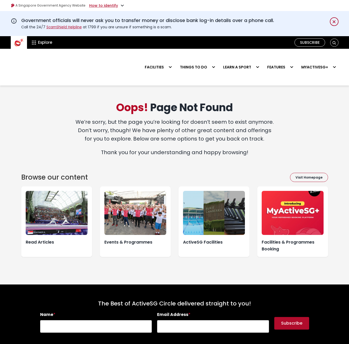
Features (276, 59)
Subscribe (310, 42)
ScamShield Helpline (64, 27)
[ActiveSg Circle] (18, 42)
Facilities (154, 59)
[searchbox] (96, 311)
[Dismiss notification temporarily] (334, 21)
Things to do (193, 59)
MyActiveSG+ (314, 59)
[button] (334, 42)
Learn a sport (237, 59)
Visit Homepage (309, 162)
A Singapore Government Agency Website (52, 5)
